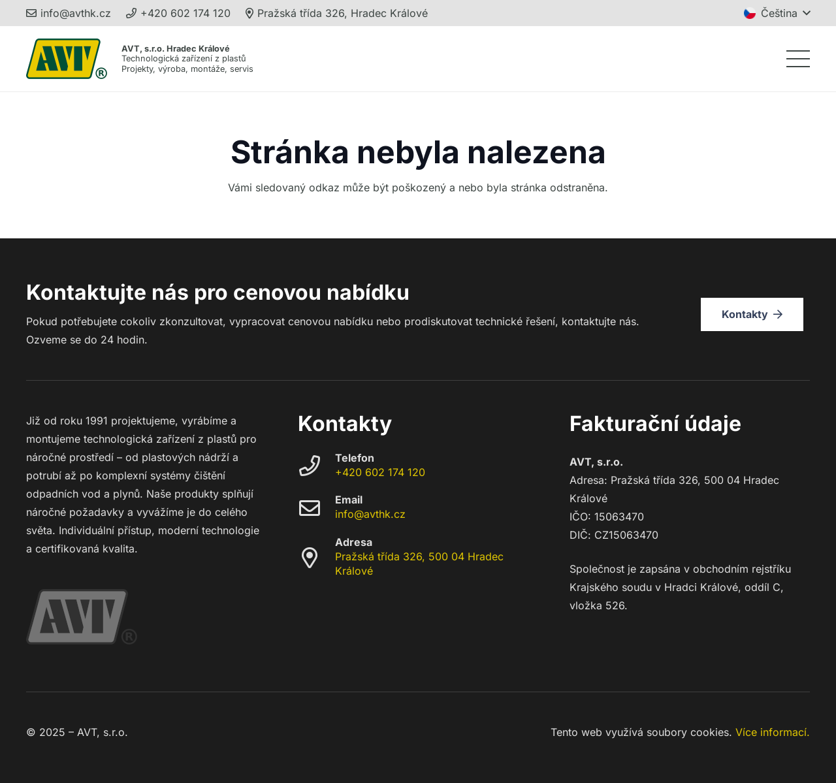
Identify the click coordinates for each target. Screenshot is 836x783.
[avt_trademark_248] (66, 59)
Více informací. (772, 732)
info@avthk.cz (370, 513)
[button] (776, 13)
